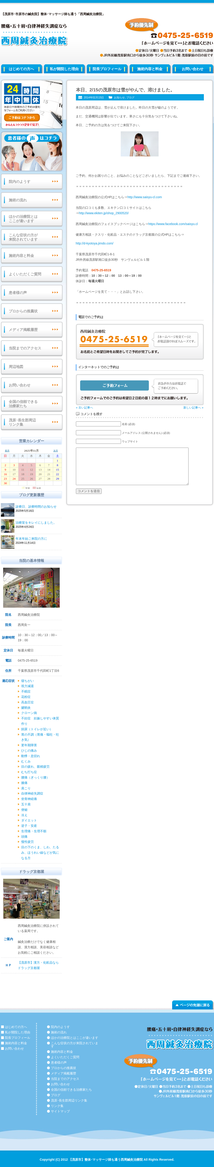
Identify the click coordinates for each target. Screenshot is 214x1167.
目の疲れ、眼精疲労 (35, 766)
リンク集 (57, 1106)
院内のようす (19, 182)
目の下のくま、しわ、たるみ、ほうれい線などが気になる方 (40, 852)
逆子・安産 (29, 826)
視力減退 (27, 686)
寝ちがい (27, 681)
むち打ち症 (29, 772)
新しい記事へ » (193, 407)
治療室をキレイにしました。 (38, 523)
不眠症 (26, 691)
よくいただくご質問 (25, 274)
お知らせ (119, 97)
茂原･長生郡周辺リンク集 (22, 422)
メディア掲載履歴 (23, 330)
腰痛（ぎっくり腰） (35, 777)
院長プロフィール (107, 69)
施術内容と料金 (149, 69)
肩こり (26, 788)
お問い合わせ (19, 385)
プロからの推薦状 (23, 311)
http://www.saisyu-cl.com (144, 197)
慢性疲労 (27, 842)
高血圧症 (27, 702)
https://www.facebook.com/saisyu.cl (173, 224)
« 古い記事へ (84, 407)
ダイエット (29, 820)
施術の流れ (18, 200)
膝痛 (24, 783)
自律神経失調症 (32, 793)
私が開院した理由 (64, 69)
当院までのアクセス (25, 348)
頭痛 (24, 836)
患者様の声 (18, 293)
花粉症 (26, 697)
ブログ (130, 97)
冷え (24, 815)
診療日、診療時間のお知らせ (38, 507)
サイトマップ (60, 1111)
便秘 (24, 809)
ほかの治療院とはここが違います (23, 219)
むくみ (26, 761)
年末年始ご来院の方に (38, 539)
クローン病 (29, 713)
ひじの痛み (29, 750)
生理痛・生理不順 (33, 831)
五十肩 (26, 804)
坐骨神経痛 (29, 799)
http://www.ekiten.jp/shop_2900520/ (104, 213)
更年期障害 (29, 745)
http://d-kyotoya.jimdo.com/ (94, 243)
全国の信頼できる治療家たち (23, 404)
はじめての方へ (21, 69)
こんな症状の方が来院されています (23, 237)
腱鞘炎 (26, 707)
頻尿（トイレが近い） (37, 729)
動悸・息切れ (30, 756)
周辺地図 (16, 367)
